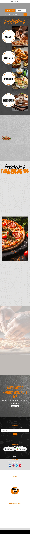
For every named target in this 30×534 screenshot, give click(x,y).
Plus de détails (15, 406)
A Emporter (21, 10)
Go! (25, 14)
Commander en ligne (25, 532)
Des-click (19, 532)
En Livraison (10, 10)
